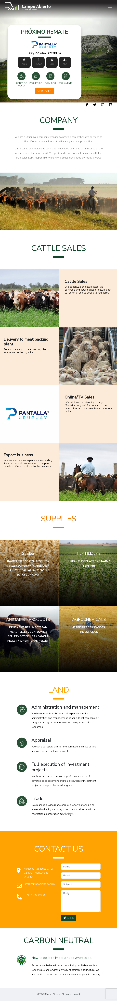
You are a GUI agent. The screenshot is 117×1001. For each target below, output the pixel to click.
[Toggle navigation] (109, 6)
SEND (68, 918)
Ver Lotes (44, 91)
